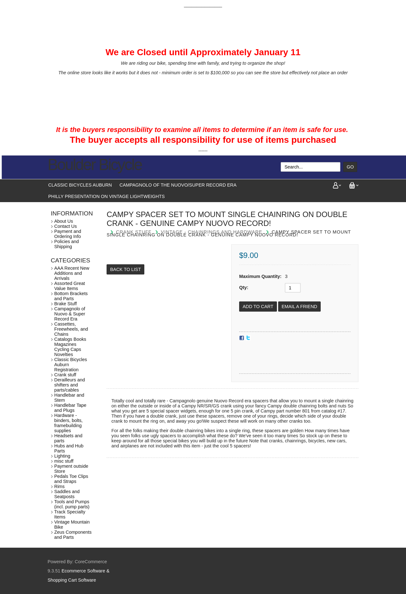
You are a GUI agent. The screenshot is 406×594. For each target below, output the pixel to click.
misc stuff (64, 461)
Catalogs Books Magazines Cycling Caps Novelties (70, 347)
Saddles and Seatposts (67, 494)
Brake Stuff (65, 303)
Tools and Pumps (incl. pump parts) (71, 504)
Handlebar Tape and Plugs (70, 408)
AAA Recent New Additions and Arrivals (71, 273)
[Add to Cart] (258, 306)
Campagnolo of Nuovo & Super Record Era (69, 313)
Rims (59, 486)
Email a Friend (299, 306)
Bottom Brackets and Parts (71, 296)
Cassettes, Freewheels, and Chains (71, 329)
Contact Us (65, 226)
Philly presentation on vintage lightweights (106, 196)
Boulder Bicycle (95, 165)
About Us (63, 221)
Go (350, 166)
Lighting (62, 456)
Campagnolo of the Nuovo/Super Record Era (178, 185)
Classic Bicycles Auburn (80, 185)
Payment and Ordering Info (67, 234)
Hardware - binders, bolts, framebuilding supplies (68, 423)
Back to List (125, 269)
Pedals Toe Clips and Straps (71, 479)
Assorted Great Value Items (69, 286)
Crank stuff (65, 374)
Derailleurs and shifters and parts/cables (69, 385)
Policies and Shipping (66, 244)
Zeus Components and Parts (73, 535)
